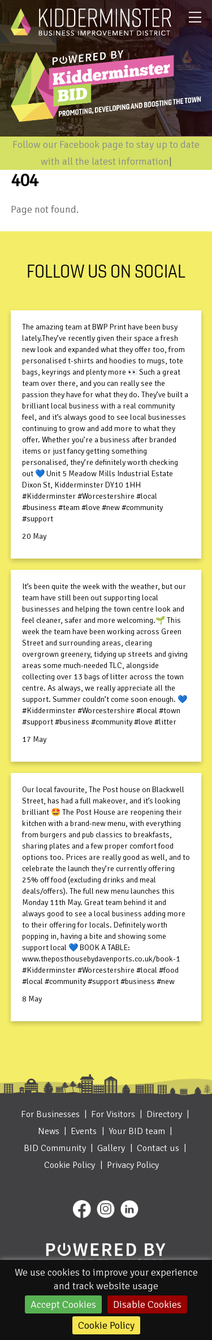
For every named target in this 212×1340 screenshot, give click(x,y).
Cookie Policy (106, 1325)
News (48, 1131)
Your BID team (137, 1131)
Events (84, 1131)
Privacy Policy (133, 1165)
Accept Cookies (63, 1304)
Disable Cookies (147, 1304)
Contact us (158, 1148)
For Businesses (50, 1114)
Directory (164, 1114)
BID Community (55, 1148)
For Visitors (113, 1114)
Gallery (111, 1148)
